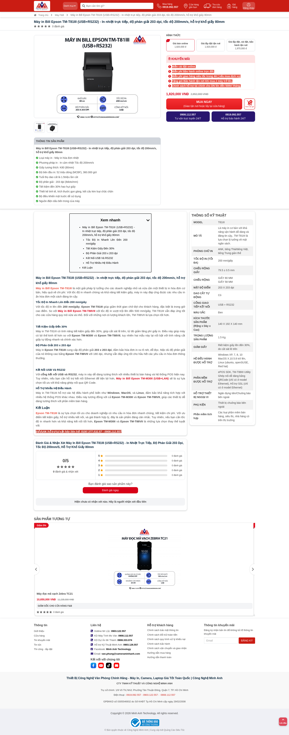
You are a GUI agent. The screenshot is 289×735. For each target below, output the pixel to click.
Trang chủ (41, 15)
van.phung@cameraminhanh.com (121, 653)
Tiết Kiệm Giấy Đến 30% (100, 248)
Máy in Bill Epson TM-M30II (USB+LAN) (142, 378)
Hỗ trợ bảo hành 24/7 (233, 116)
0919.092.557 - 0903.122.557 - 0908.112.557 (150, 695)
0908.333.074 (124, 640)
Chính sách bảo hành (158, 643)
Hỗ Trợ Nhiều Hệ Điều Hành (102, 262)
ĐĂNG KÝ (247, 640)
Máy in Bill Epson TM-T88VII (76, 310)
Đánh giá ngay (110, 490)
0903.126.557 (130, 644)
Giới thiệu (39, 631)
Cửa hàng (39, 635)
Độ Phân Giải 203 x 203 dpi (102, 253)
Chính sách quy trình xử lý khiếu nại (166, 639)
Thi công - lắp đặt (43, 649)
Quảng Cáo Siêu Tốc (174, 730)
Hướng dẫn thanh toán (159, 657)
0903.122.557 (118, 631)
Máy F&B (59, 15)
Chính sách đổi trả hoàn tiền (162, 634)
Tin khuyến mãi (42, 640)
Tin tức (37, 644)
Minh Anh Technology (118, 649)
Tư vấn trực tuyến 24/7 (188, 116)
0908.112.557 (125, 635)
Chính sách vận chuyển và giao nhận (167, 648)
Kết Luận (87, 267)
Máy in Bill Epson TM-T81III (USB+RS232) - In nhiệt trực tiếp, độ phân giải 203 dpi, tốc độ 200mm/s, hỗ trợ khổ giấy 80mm (108, 231)
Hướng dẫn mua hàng (159, 652)
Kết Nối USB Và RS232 (99, 258)
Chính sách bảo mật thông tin (162, 630)
